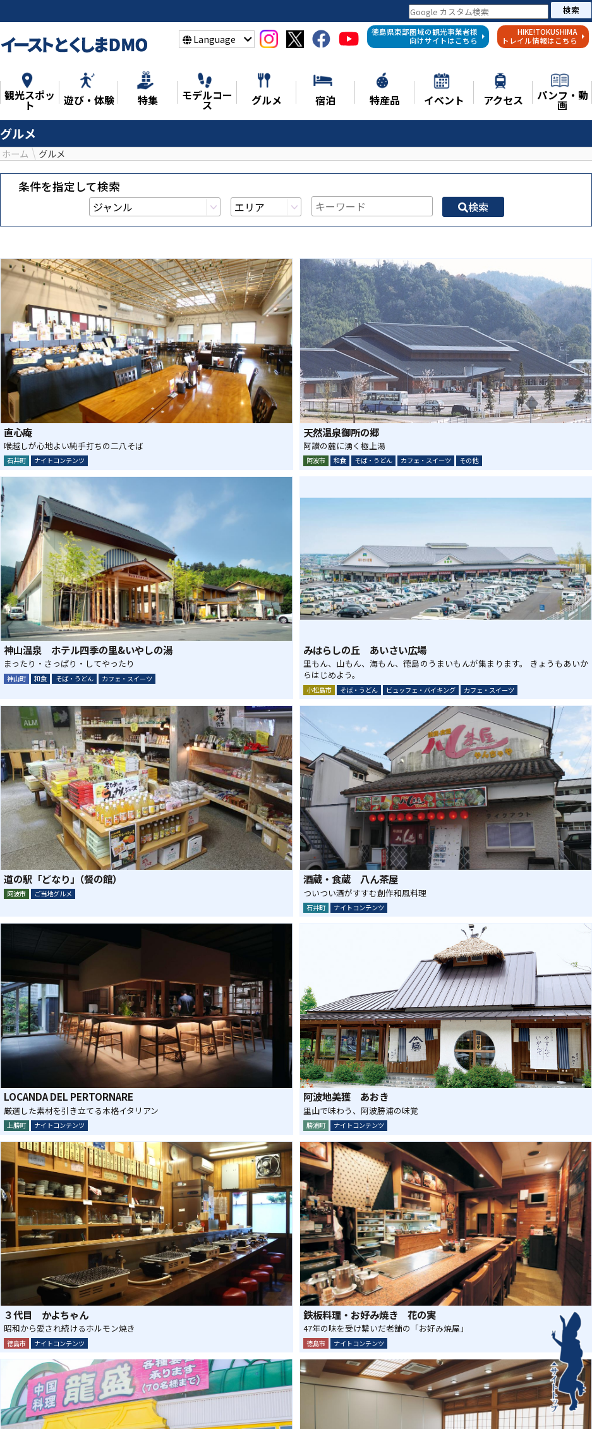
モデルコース (299, 1400)
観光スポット (145, 1400)
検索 (571, 10)
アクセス (274, 1415)
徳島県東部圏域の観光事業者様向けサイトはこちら (428, 36)
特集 (83, 1400)
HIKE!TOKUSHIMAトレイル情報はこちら (543, 36)
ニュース (32, 1400)
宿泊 (464, 1400)
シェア (262, 1317)
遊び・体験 (222, 1400)
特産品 (417, 1400)
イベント (516, 1400)
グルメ (365, 1400)
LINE (329, 1317)
